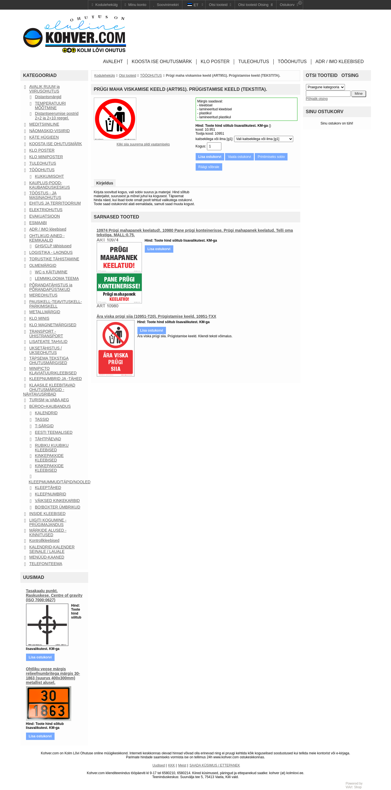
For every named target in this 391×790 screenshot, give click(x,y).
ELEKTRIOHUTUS (45, 209)
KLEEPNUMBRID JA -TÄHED (55, 378)
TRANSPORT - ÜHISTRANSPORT (46, 333)
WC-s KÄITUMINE (51, 272)
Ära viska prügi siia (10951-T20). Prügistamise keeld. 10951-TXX (156, 316)
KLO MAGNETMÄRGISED (52, 325)
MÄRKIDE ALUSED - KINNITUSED (47, 532)
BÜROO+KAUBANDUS (50, 406)
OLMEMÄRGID (43, 265)
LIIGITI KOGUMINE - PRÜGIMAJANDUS (47, 522)
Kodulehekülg (104, 76)
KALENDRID (46, 413)
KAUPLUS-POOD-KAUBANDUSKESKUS (49, 185)
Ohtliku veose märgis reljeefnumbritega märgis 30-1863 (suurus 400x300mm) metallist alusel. (53, 676)
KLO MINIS (39, 318)
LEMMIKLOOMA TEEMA (57, 278)
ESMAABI (38, 222)
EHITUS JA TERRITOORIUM (55, 203)
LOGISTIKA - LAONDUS (51, 252)
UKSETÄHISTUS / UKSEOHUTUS (45, 350)
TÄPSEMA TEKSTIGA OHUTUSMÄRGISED (49, 360)
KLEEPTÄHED (48, 487)
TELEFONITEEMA (45, 563)
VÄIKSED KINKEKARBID (57, 500)
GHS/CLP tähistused (53, 246)
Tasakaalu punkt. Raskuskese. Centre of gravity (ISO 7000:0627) (54, 595)
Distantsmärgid (48, 97)
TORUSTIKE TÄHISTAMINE (54, 259)
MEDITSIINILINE (44, 124)
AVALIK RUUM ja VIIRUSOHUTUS (44, 88)
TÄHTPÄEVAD (48, 439)
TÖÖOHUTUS (42, 170)
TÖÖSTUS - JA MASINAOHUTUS (45, 195)
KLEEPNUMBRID (50, 494)
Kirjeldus (104, 183)
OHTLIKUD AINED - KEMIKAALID (47, 237)
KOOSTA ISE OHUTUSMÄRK (55, 143)
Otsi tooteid (127, 76)
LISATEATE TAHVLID (48, 341)
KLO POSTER (42, 150)
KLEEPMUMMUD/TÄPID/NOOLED (60, 482)
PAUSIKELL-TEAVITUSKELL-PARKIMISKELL (55, 303)
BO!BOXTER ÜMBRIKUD (57, 507)
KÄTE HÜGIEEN (44, 137)
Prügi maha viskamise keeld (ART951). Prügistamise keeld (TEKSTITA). (223, 76)
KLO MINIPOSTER (46, 156)
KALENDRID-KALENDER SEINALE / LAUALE (52, 549)
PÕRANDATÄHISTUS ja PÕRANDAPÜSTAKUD (50, 287)
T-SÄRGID (44, 426)
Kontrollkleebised (44, 540)
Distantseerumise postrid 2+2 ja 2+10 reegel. (57, 115)
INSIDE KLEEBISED (47, 513)
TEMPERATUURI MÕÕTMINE (50, 105)
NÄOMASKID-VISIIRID (49, 130)
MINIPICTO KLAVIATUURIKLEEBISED (53, 370)
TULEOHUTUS (42, 163)
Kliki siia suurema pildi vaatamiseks (143, 144)
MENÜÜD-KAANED (46, 557)
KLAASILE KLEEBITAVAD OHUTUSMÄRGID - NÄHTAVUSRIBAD (49, 389)
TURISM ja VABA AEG (49, 400)
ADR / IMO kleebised (47, 229)
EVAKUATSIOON (44, 216)
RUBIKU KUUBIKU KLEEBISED (52, 447)
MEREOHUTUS (43, 295)
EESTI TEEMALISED (54, 432)
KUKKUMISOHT (49, 176)
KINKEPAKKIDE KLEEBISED (49, 457)
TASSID (42, 419)
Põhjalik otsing (317, 99)
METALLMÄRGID (44, 312)
